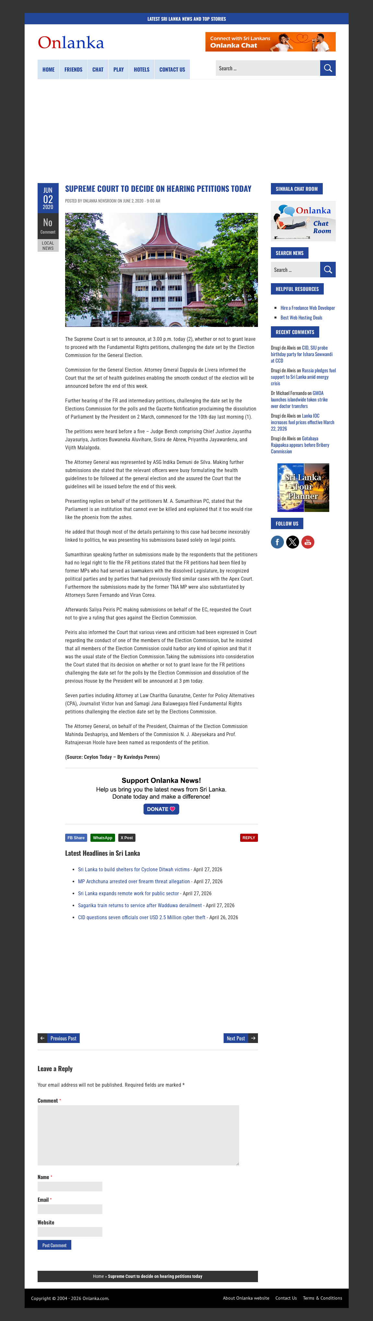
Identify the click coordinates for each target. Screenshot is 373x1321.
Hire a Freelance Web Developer (308, 307)
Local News (48, 245)
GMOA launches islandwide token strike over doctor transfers (299, 399)
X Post (127, 838)
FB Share (76, 838)
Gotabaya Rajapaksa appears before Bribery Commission (300, 445)
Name (45, 1177)
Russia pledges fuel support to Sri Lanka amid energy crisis (303, 376)
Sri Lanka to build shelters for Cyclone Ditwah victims (134, 869)
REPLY (249, 838)
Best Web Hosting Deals (301, 317)
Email (45, 1199)
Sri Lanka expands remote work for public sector (128, 893)
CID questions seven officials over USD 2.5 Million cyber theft (141, 917)
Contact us (172, 69)
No (48, 222)
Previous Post (63, 1038)
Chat (97, 69)
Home (48, 69)
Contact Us (286, 1298)
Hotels (141, 69)
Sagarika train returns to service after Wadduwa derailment (140, 905)
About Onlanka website (246, 1298)
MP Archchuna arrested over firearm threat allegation (134, 881)
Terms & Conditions (322, 1298)
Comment (48, 231)
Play (118, 69)
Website (46, 1222)
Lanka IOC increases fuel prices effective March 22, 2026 (302, 422)
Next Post (236, 1038)
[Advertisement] (187, 131)
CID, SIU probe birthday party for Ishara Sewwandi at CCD (301, 354)
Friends (73, 69)
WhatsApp (102, 838)
